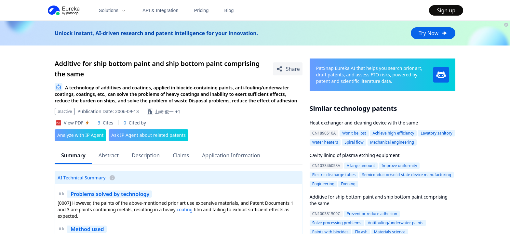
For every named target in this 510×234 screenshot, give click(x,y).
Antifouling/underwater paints (395, 223)
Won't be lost (354, 133)
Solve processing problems (336, 223)
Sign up (446, 10)
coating (185, 209)
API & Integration (160, 10)
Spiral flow (353, 142)
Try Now (433, 33)
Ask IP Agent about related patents (148, 135)
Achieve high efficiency (393, 133)
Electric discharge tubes (334, 174)
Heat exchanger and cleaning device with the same (364, 123)
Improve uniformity (399, 165)
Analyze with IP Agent (80, 135)
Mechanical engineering (392, 142)
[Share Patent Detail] (287, 68)
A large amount (361, 165)
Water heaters (325, 142)
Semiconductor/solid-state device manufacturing (406, 174)
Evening (348, 184)
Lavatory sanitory (436, 133)
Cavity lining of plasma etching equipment (355, 155)
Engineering (323, 184)
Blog (229, 10)
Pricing (201, 10)
